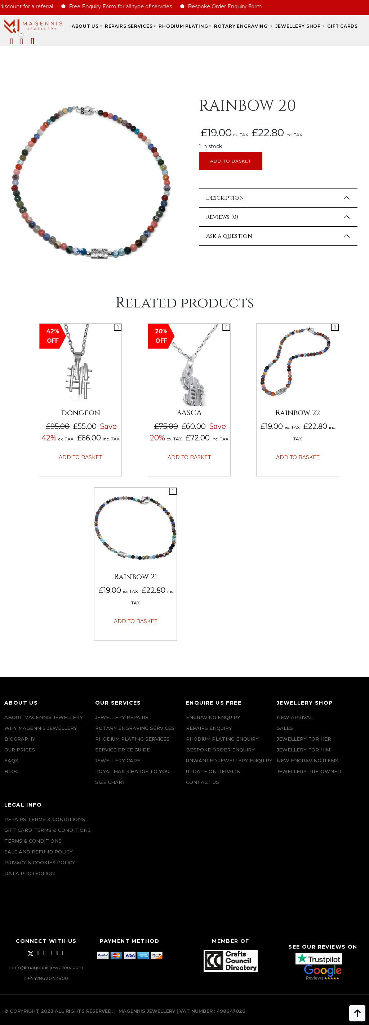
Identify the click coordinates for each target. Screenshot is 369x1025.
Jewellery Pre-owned (309, 771)
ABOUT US (85, 26)
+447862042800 (47, 978)
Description (225, 198)
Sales (285, 728)
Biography (19, 739)
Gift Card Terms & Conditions (47, 830)
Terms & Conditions (33, 841)
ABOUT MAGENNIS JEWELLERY (43, 717)
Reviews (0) (222, 217)
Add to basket (230, 161)
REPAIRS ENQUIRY (209, 728)
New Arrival (295, 717)
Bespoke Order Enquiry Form (232, 6)
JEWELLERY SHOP (298, 26)
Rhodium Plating (183, 26)
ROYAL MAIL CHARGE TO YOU (132, 771)
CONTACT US (202, 782)
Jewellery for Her (304, 739)
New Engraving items (307, 760)
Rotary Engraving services (134, 728)
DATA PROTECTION (29, 873)
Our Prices (19, 750)
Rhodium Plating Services (132, 739)
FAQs (11, 760)
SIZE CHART (110, 782)
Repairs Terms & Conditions (44, 819)
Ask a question (229, 236)
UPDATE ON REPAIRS (213, 771)
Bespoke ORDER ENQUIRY (220, 750)
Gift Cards (342, 26)
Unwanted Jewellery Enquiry (229, 760)
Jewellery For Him (303, 750)
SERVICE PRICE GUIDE (122, 750)
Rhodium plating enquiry (222, 739)
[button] (32, 42)
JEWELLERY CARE (117, 760)
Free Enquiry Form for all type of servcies (127, 6)
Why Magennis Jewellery (40, 728)
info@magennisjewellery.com (47, 967)
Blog (11, 771)
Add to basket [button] (80, 457)
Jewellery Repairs (121, 717)
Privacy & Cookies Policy (39, 862)
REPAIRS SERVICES (129, 26)
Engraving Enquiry (213, 717)
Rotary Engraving (241, 26)
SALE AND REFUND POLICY (38, 852)
